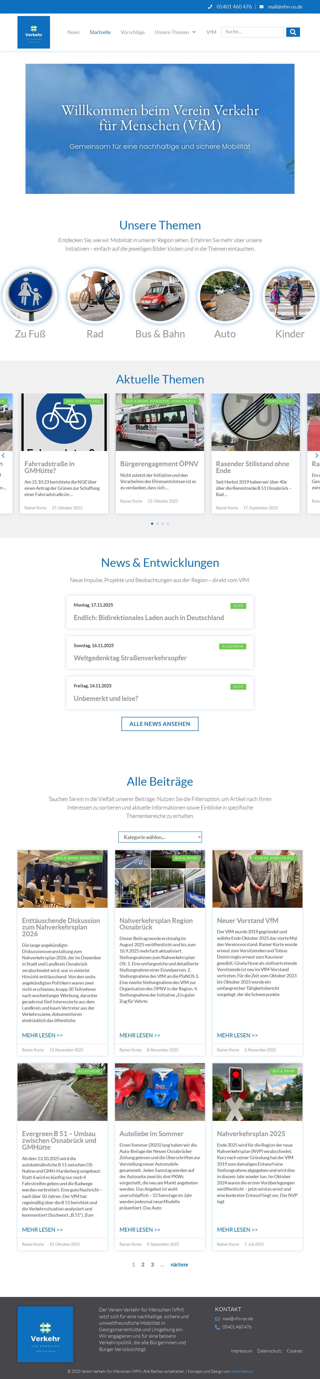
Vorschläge (133, 32)
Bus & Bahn (160, 333)
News (74, 32)
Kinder (290, 333)
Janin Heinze (242, 1371)
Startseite (100, 32)
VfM (211, 32)
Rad (95, 333)
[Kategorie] (160, 837)
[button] (3, 455)
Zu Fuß (30, 333)
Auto (225, 333)
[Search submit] (293, 32)
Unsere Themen (175, 32)
